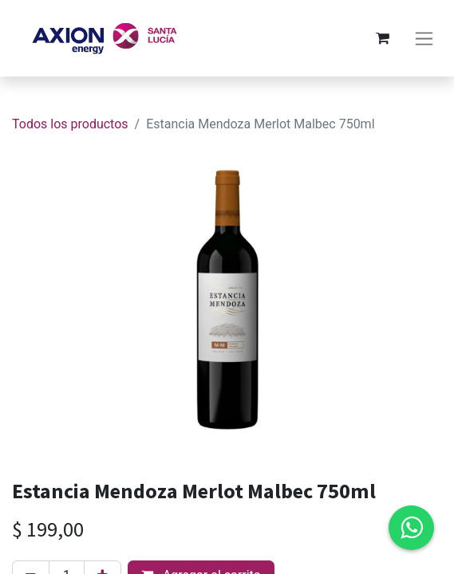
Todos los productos (70, 124)
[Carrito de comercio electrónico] (382, 38)
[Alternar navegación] (424, 38)
